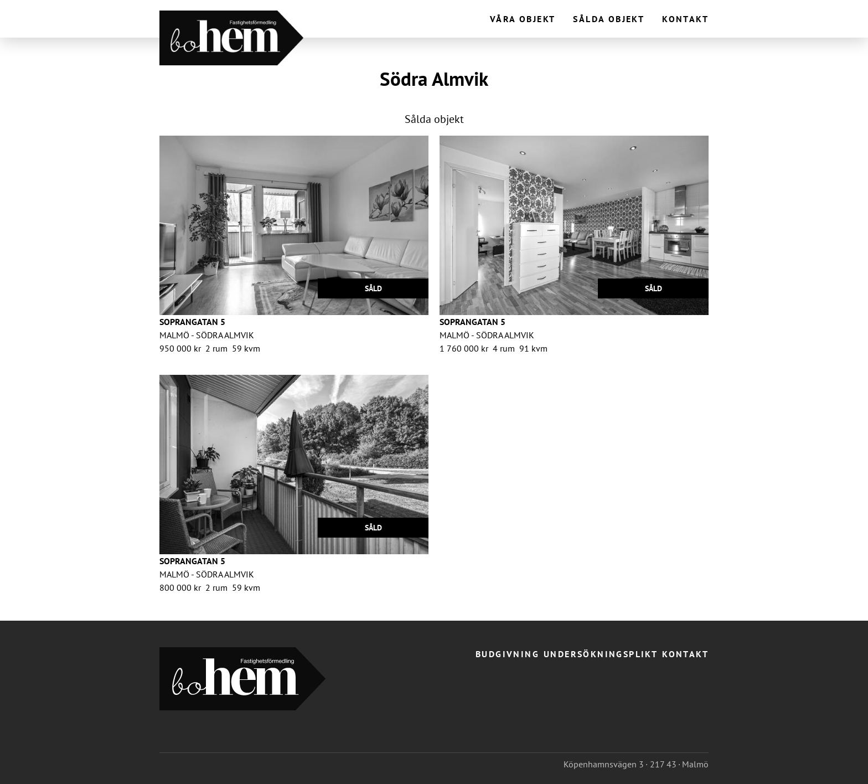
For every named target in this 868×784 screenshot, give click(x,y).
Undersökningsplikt (601, 653)
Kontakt (685, 18)
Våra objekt (522, 18)
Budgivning (507, 653)
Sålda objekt (608, 18)
